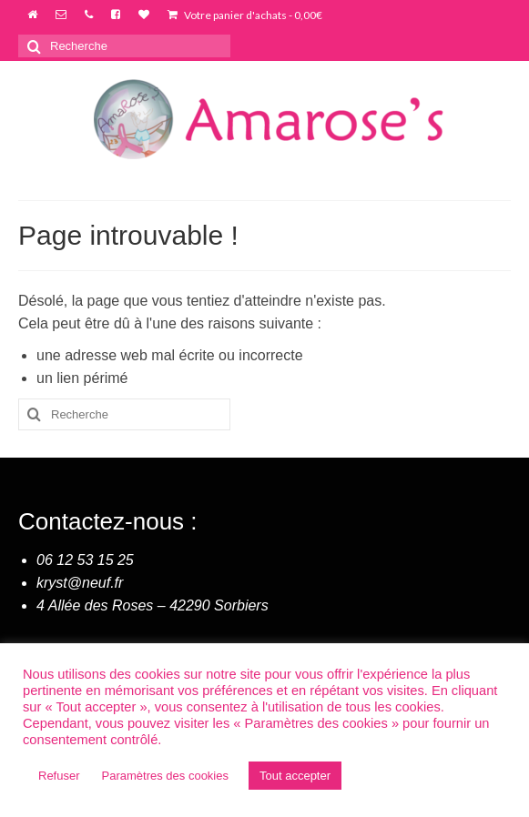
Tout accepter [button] (295, 775)
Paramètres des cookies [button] (165, 775)
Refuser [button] (59, 775)
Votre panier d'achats (245, 15)
